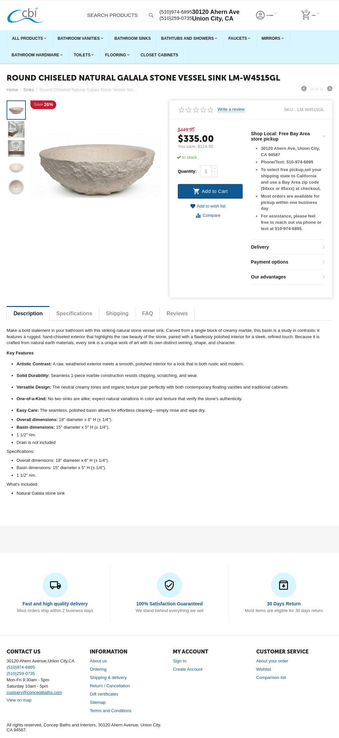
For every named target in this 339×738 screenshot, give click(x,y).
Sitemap (98, 702)
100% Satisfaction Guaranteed (169, 603)
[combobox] (164, 15)
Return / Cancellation (110, 685)
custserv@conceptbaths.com (34, 692)
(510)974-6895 (265, 12)
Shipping (117, 313)
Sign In (179, 660)
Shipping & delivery (108, 677)
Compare (207, 216)
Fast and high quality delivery (55, 603)
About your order (272, 660)
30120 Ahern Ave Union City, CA (308, 15)
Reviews (177, 313)
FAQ (147, 313)
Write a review (231, 109)
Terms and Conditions (110, 710)
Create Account (187, 669)
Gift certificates (104, 694)
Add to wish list (208, 206)
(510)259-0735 (265, 18)
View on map (19, 700)
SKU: (289, 109)
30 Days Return (284, 603)
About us (98, 660)
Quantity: (187, 171)
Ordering (98, 669)
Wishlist (263, 669)
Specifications (74, 313)
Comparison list (271, 677)
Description (28, 313)
